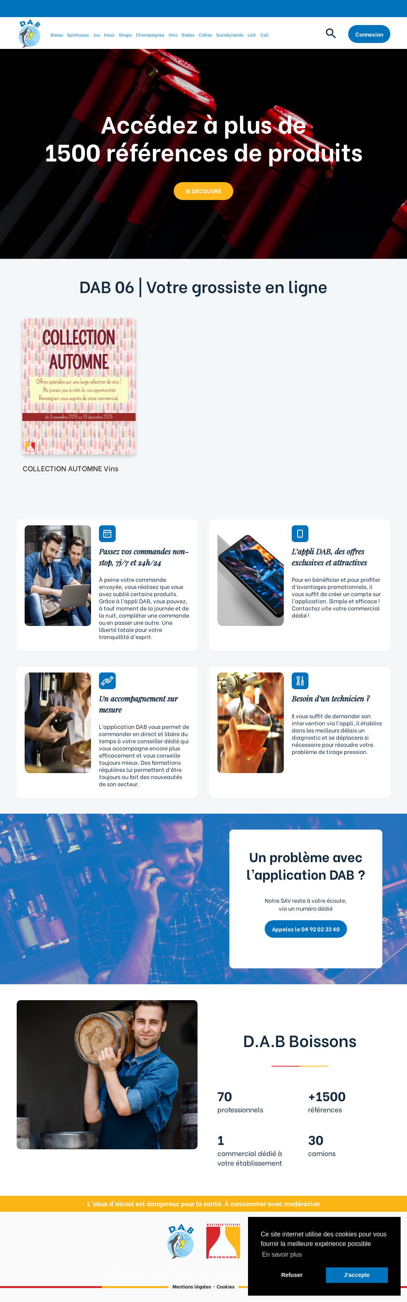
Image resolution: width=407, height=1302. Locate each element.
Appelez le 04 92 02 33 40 (306, 929)
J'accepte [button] (357, 1275)
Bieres (56, 34)
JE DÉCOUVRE (203, 191)
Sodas (188, 34)
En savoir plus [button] (282, 1254)
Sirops (125, 34)
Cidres (205, 34)
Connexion (369, 34)
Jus (96, 34)
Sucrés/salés (229, 34)
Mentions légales (191, 1286)
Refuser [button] (291, 1275)
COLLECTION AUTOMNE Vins (70, 468)
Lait (252, 34)
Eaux (109, 34)
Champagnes (150, 34)
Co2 (264, 34)
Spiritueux (78, 34)
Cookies (226, 1286)
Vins (173, 34)
